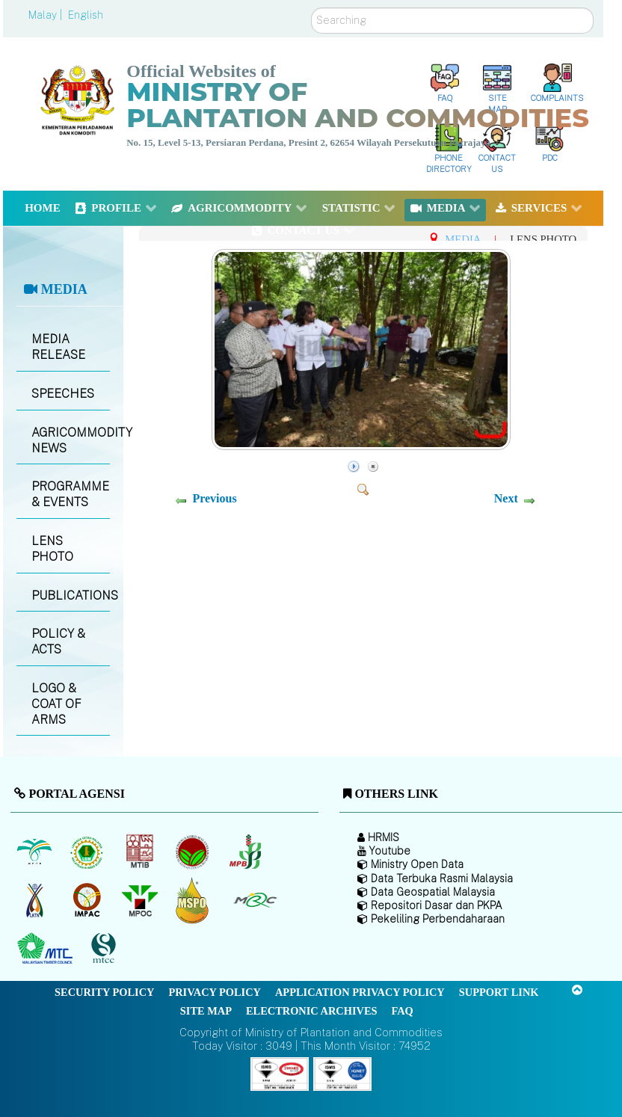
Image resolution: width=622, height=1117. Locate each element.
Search (311, 7)
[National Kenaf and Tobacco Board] (35, 900)
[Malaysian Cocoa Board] (194, 852)
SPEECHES (62, 394)
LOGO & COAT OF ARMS (56, 704)
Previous (214, 498)
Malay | (46, 15)
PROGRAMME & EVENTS (70, 494)
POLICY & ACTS (58, 641)
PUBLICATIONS (70, 595)
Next (506, 498)
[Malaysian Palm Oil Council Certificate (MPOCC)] (194, 901)
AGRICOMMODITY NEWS (70, 440)
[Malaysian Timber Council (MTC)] (46, 949)
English (85, 15)
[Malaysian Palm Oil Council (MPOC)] (141, 900)
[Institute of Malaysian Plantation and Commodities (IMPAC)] (89, 900)
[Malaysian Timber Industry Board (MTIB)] (141, 852)
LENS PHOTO (52, 549)
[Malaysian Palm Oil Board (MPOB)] (35, 852)
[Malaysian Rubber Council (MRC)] (254, 900)
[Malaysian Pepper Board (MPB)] (246, 852)
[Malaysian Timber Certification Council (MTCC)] (105, 949)
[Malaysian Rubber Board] (89, 852)
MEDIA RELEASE (58, 347)
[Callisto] (279, 1073)
